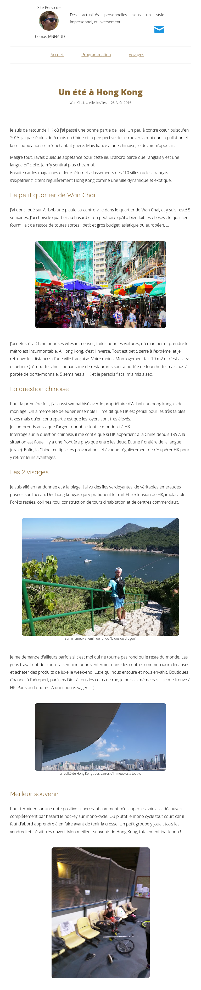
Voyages (136, 55)
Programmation (96, 55)
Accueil (57, 55)
